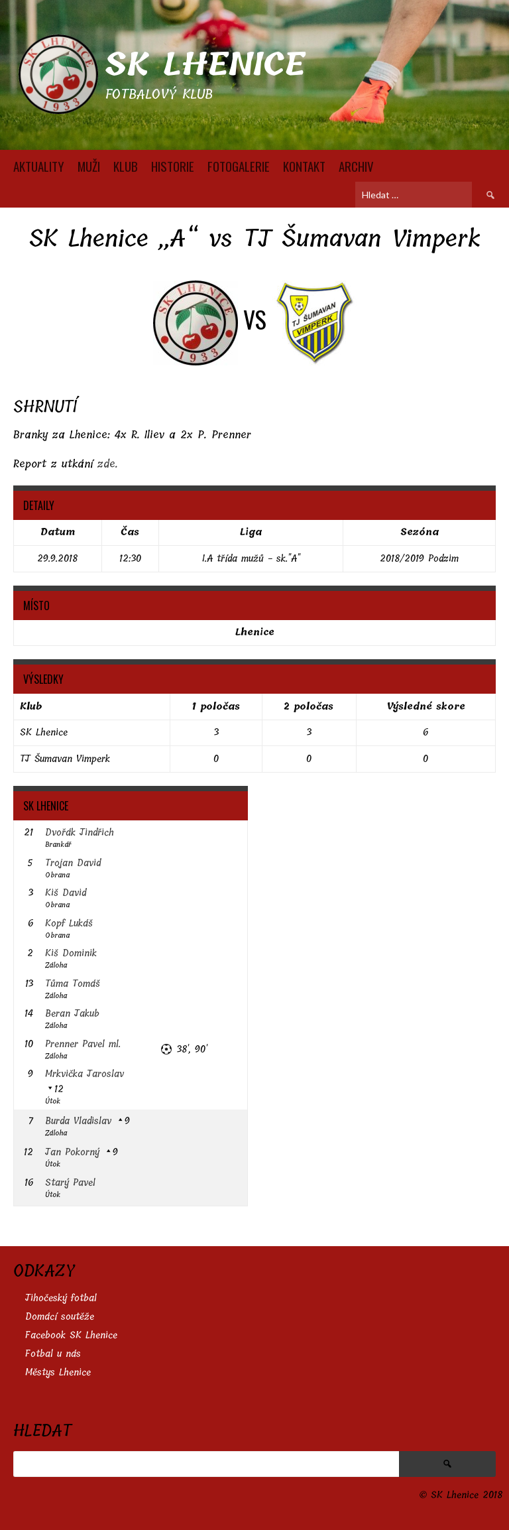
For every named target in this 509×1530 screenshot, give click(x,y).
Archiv (356, 166)
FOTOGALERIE (238, 166)
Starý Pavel (70, 1182)
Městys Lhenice (58, 1372)
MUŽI (89, 166)
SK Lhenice (205, 64)
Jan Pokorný (72, 1152)
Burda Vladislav (78, 1121)
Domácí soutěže (59, 1316)
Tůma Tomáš (72, 983)
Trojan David (73, 863)
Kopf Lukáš (69, 923)
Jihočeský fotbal (61, 1298)
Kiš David (65, 893)
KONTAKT (304, 166)
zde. (107, 464)
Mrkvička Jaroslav (84, 1074)
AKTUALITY (38, 166)
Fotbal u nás (53, 1354)
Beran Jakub (72, 1013)
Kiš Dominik (71, 953)
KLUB (125, 166)
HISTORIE (172, 166)
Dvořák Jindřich (79, 832)
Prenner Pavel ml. (83, 1044)
